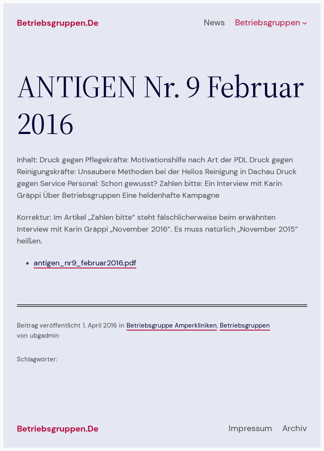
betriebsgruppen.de (57, 22)
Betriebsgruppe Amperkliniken (172, 325)
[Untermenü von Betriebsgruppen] (304, 22)
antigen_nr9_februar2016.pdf (85, 263)
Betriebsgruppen (245, 325)
